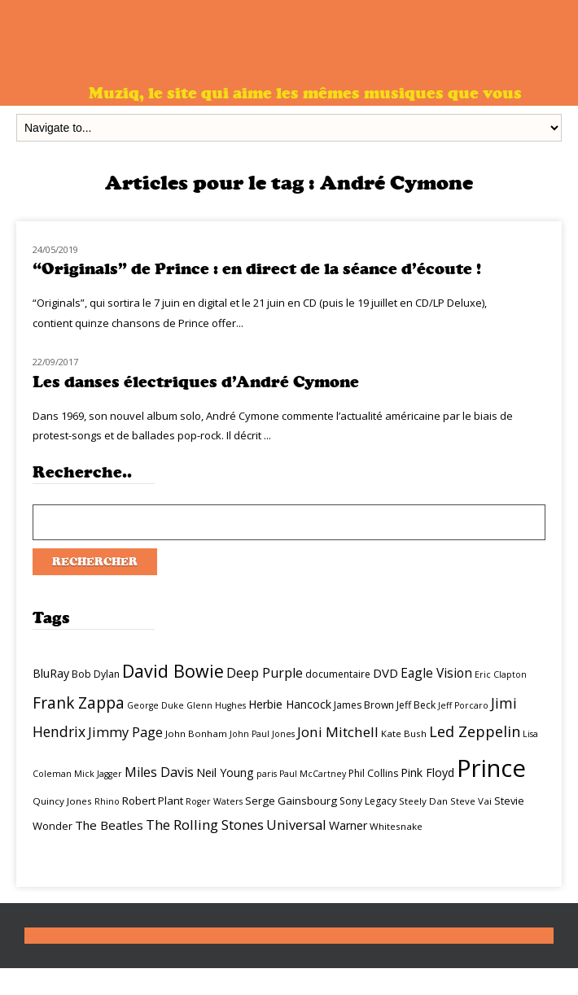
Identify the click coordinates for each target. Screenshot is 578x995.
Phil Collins (373, 773)
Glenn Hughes (216, 705)
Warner (348, 825)
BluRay (51, 673)
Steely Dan (423, 801)
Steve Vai (471, 801)
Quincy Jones (62, 801)
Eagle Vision (436, 673)
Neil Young (225, 772)
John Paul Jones (262, 734)
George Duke (155, 705)
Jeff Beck (416, 705)
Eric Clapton (501, 674)
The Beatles (109, 825)
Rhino (107, 801)
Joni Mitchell (338, 731)
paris (266, 773)
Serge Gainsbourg (291, 800)
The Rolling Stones (205, 824)
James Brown (364, 705)
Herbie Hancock (289, 704)
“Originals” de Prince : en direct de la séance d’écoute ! (257, 269)
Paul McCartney (312, 773)
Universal (296, 824)
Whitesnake (396, 826)
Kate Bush (404, 733)
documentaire (337, 674)
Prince (491, 768)
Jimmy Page (125, 731)
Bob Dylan (96, 674)
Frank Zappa (79, 703)
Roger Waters (214, 801)
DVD (385, 673)
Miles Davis (159, 772)
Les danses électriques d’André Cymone (196, 382)
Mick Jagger (98, 773)
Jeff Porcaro (463, 705)
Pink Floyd (427, 772)
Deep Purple (264, 673)
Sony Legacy (367, 801)
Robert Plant (152, 800)
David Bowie (173, 671)
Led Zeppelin (474, 731)
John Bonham (196, 733)
